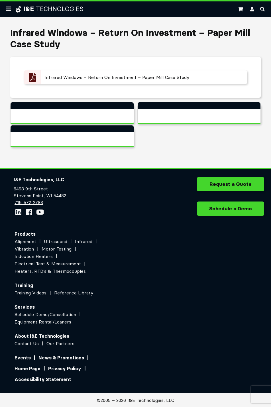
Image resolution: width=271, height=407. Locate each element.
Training (24, 285)
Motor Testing (57, 249)
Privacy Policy (64, 368)
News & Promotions (61, 358)
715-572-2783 (28, 202)
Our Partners (60, 343)
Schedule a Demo (230, 210)
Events (23, 358)
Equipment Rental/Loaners (43, 322)
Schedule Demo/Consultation (45, 314)
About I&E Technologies (42, 336)
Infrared (83, 241)
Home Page (27, 368)
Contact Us (27, 343)
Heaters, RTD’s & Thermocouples (50, 271)
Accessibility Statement (43, 379)
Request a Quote (230, 186)
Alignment (25, 241)
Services (25, 307)
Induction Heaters (34, 256)
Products (25, 234)
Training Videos (30, 293)
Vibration (24, 249)
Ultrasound (55, 241)
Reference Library (73, 293)
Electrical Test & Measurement (48, 263)
